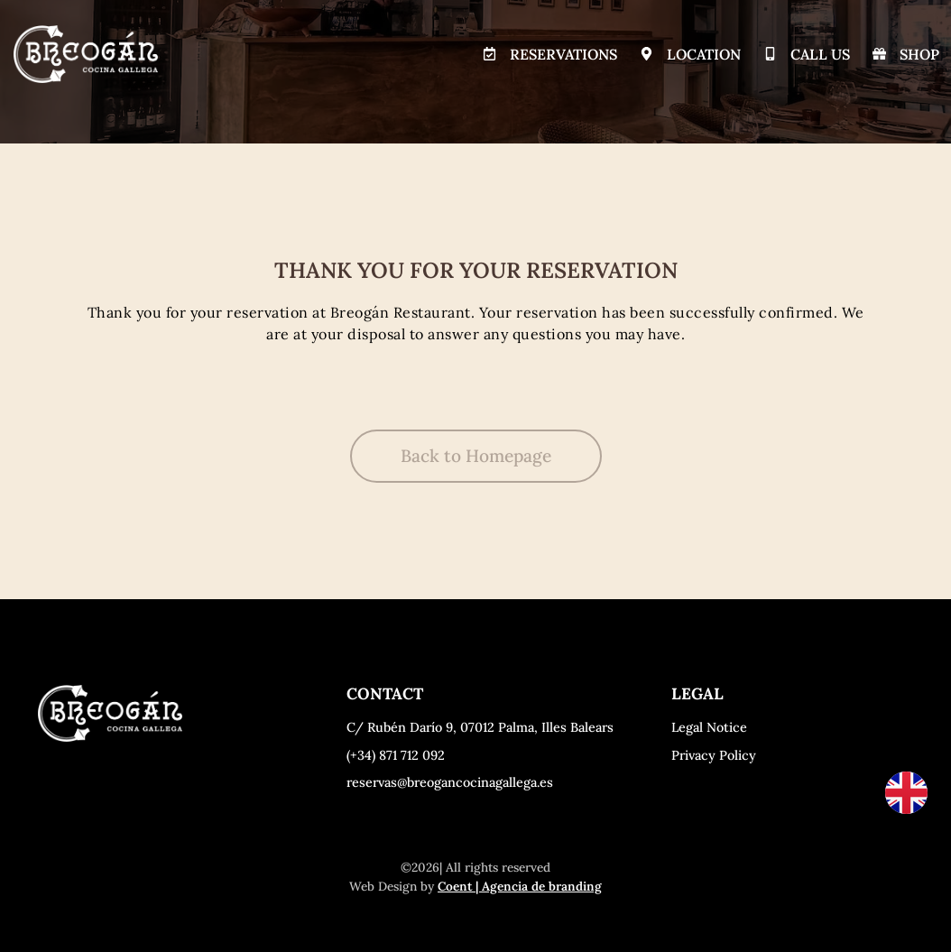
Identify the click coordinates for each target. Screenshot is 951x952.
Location (704, 54)
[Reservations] (489, 54)
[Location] (646, 54)
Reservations (563, 54)
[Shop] (880, 54)
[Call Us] (770, 54)
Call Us (821, 54)
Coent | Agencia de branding (520, 886)
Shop (920, 54)
